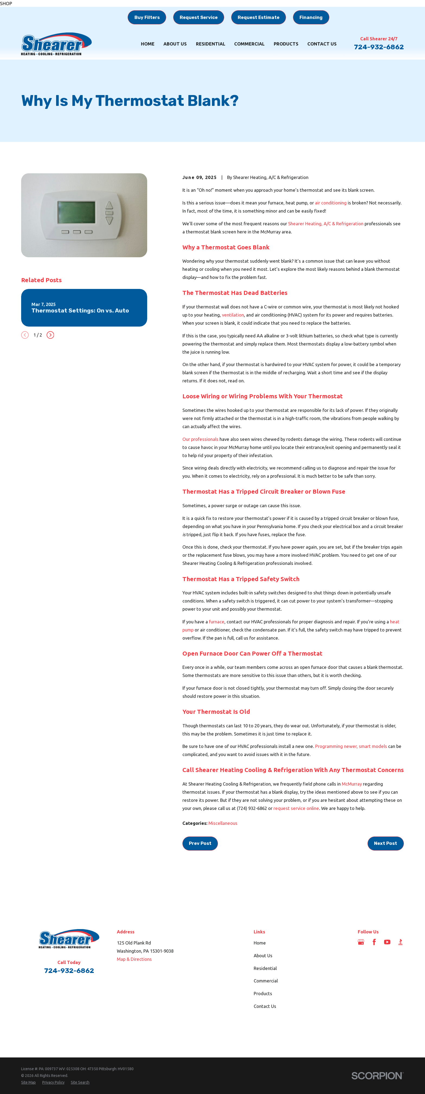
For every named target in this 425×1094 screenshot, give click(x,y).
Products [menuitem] (286, 43)
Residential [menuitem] (210, 43)
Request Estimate (258, 17)
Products (263, 993)
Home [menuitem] (147, 43)
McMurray (352, 783)
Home (260, 942)
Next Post (385, 843)
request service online (296, 808)
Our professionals (200, 439)
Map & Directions (134, 959)
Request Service (199, 17)
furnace (216, 621)
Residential (265, 968)
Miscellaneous (222, 823)
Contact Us (265, 1006)
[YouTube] (387, 942)
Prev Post (200, 843)
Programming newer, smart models (351, 746)
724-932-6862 (379, 47)
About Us (263, 955)
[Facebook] (374, 942)
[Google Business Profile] (361, 942)
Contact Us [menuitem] (322, 43)
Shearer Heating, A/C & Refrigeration (325, 223)
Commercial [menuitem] (249, 43)
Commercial (266, 980)
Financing (311, 17)
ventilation (233, 314)
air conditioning (331, 202)
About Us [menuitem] (175, 43)
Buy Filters (147, 17)
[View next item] (50, 335)
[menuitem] (28, 1082)
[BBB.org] (400, 942)
